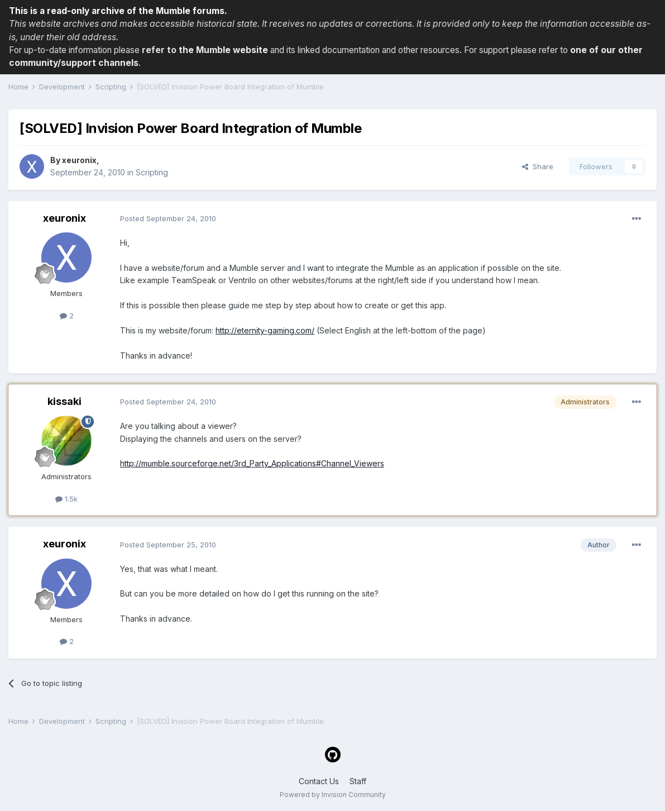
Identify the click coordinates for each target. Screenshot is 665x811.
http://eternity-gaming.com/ (265, 330)
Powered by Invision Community (333, 794)
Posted (168, 218)
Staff (358, 781)
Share (537, 166)
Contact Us (319, 781)
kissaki (64, 401)
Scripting (152, 172)
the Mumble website (223, 50)
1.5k (66, 498)
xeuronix (79, 160)
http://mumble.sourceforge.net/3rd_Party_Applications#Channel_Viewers (252, 463)
